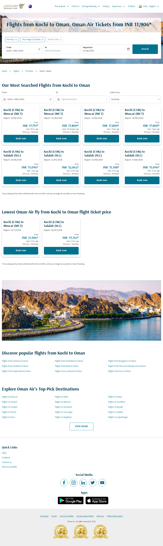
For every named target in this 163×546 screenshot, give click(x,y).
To (46, 47)
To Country (44, 516)
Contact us (7, 462)
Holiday (106, 6)
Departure (88, 47)
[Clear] (40, 49)
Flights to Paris (8, 417)
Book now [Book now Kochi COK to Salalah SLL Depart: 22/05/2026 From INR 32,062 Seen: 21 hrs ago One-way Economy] (61, 180)
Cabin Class (115, 92)
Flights (16, 71)
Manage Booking (92, 6)
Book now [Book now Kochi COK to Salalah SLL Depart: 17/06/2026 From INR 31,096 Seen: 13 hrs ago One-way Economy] (142, 180)
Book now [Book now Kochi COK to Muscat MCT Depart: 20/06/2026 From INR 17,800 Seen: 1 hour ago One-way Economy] (142, 138)
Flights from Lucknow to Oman (68, 371)
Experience (119, 6)
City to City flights (67, 516)
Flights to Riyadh (115, 407)
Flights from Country (115, 516)
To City (54, 516)
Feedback (6, 458)
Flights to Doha (61, 397)
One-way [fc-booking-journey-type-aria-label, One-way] (10, 39)
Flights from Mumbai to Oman (15, 366)
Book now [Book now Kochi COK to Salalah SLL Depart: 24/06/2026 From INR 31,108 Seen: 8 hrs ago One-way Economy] (102, 180)
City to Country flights (85, 516)
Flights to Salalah (9, 402)
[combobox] (22, 51)
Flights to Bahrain (63, 402)
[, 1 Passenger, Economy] (31, 39)
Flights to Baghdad (63, 417)
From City (100, 516)
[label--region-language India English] (149, 6)
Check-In (75, 6)
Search (145, 49)
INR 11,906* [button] (138, 25)
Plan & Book (62, 6)
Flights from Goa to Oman (119, 371)
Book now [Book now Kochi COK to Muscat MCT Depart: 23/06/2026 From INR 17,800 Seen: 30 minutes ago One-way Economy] (61, 138)
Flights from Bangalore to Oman (122, 361)
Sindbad (131, 6)
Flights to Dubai (115, 397)
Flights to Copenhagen (118, 417)
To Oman (29, 71)
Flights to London (9, 407)
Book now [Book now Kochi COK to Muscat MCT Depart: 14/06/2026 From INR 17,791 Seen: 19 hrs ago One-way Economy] (21, 138)
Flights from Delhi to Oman (66, 366)
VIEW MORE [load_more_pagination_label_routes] (81, 426)
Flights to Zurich (9, 412)
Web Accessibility (9, 467)
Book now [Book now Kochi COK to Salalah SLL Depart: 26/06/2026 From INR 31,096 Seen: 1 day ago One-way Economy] (21, 180)
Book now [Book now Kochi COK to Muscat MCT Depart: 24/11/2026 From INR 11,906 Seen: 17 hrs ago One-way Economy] (21, 250)
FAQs (4, 453)
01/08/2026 (88, 51)
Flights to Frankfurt (116, 402)
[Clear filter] (50, 99)
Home (4, 71)
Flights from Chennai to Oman (15, 361)
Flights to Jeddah (115, 412)
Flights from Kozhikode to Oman (69, 361)
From (9, 47)
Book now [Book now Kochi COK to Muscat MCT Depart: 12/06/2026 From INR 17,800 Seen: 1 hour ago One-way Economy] (102, 138)
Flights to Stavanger (64, 412)
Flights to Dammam (63, 407)
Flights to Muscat (10, 397)
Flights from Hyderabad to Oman (16, 371)
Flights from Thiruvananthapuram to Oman (127, 366)
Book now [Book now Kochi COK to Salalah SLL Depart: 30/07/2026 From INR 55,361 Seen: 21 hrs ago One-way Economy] (61, 250)
